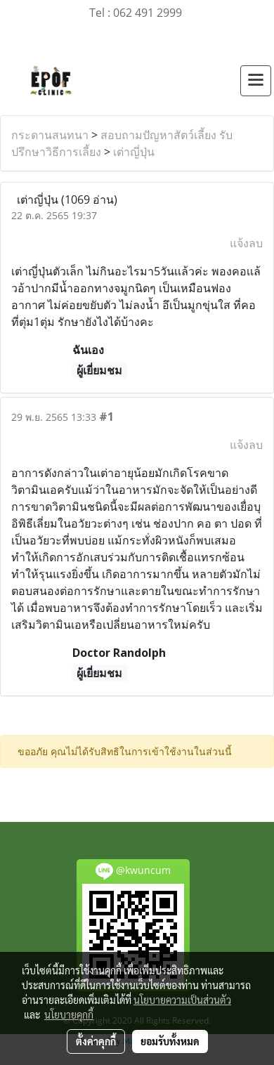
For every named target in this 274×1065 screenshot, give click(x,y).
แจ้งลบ (246, 243)
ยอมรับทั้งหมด (170, 1041)
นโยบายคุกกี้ (68, 1014)
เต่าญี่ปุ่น (134, 151)
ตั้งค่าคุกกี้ (96, 1041)
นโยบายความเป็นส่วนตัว (182, 999)
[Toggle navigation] (255, 80)
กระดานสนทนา (50, 135)
